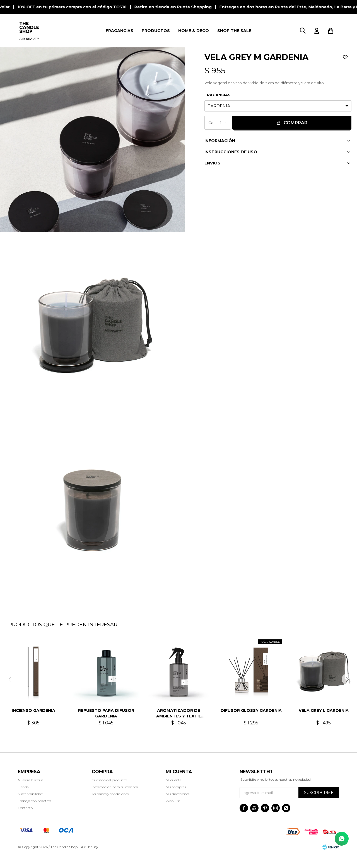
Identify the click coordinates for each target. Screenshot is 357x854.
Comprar (295, 122)
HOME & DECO (193, 30)
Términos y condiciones (110, 794)
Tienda (23, 787)
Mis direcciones (177, 794)
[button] (303, 31)
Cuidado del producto (109, 780)
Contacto (25, 808)
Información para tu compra (115, 787)
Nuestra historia (30, 780)
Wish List (173, 801)
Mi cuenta (174, 780)
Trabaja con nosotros (34, 801)
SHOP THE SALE (234, 30)
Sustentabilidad (30, 794)
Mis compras (176, 787)
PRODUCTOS (156, 30)
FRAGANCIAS (119, 30)
